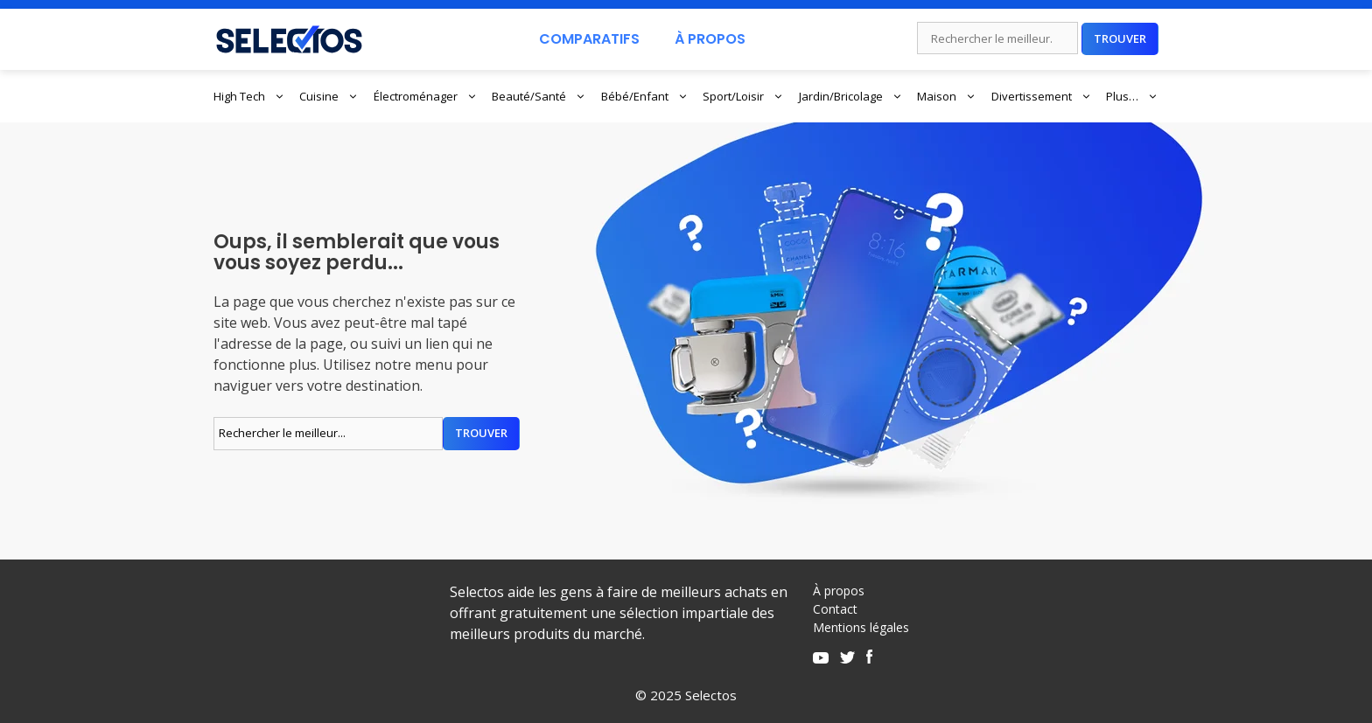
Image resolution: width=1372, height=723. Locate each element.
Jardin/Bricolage (851, 96)
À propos (838, 590)
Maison (946, 96)
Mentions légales (861, 627)
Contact (835, 609)
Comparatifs (589, 39)
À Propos (710, 39)
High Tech (249, 96)
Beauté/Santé (539, 96)
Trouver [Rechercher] (1120, 38)
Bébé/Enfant (645, 96)
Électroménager (426, 96)
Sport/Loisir (743, 96)
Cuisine (329, 96)
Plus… (1132, 96)
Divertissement (1041, 96)
